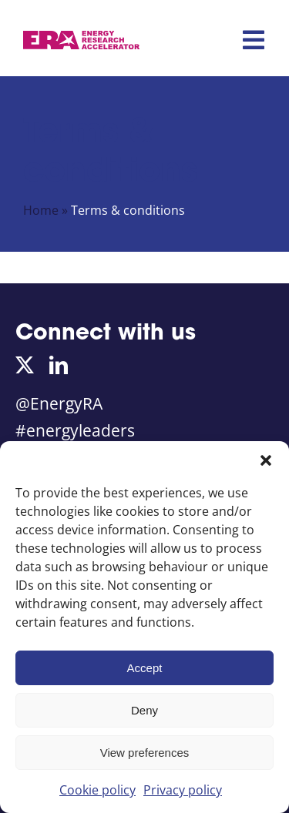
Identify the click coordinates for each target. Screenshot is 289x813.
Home (41, 210)
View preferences (145, 752)
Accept (145, 667)
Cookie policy (97, 789)
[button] (266, 460)
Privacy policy (182, 789)
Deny (144, 710)
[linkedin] (58, 365)
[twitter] (24, 365)
